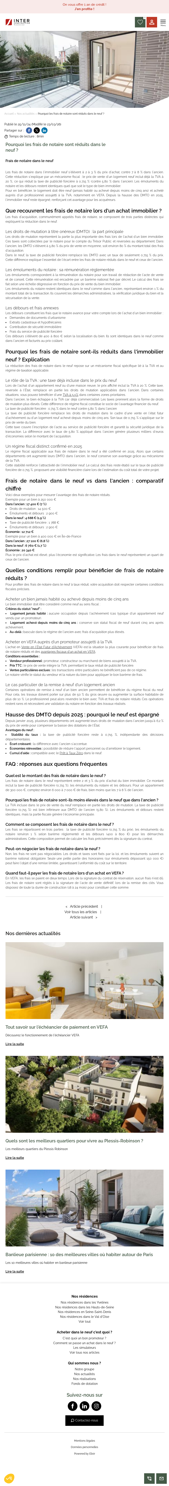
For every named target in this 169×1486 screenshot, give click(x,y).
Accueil (9, 113)
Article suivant (83, 917)
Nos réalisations (84, 1379)
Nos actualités (26, 113)
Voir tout (85, 1321)
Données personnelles (84, 1447)
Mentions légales (84, 1440)
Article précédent (82, 906)
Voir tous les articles (80, 912)
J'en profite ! (84, 9)
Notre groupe (84, 1369)
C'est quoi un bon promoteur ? (84, 1338)
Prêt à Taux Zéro (71, 753)
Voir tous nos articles (84, 1352)
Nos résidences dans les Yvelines (84, 1302)
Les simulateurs (84, 1347)
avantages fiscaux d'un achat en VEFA (68, 651)
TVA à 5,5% (70, 395)
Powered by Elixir (84, 1453)
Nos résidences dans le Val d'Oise (84, 1316)
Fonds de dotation (85, 1383)
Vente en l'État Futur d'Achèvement (46, 647)
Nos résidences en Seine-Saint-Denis (84, 1312)
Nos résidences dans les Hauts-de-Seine (84, 1307)
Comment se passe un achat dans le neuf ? (84, 1343)
